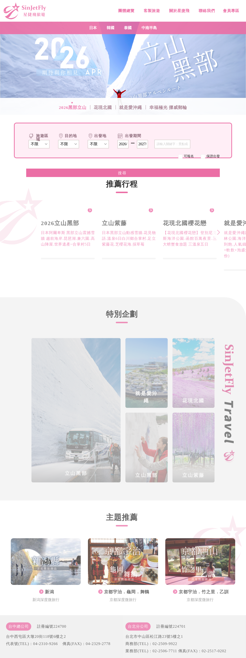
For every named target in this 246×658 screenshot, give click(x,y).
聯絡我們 (206, 12)
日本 (93, 28)
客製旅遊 (151, 12)
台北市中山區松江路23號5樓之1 (154, 636)
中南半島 (149, 28)
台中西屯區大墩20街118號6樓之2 (36, 636)
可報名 (189, 155)
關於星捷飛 (179, 12)
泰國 (128, 28)
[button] (222, 233)
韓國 (110, 28)
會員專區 (230, 13)
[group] (71, 234)
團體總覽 (126, 11)
